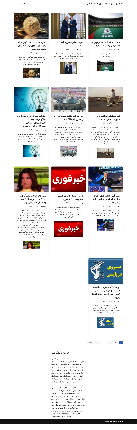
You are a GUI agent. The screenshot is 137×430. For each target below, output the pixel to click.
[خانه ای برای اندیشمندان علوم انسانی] (105, 4)
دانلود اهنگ (77, 391)
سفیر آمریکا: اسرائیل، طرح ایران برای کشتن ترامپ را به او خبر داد (106, 201)
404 (24, 3)
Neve (121, 427)
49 (97, 348)
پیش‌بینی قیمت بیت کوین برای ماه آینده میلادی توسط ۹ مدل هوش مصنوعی (32, 45)
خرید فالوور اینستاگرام (73, 408)
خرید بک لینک (56, 368)
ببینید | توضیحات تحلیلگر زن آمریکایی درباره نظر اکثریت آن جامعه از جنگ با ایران (31, 201)
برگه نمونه (17, 3)
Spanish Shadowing (67, 400)
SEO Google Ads (64, 423)
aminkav (116, 49)
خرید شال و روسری (68, 402)
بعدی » (89, 348)
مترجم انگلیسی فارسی (64, 394)
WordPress (109, 427)
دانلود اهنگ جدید (79, 368)
